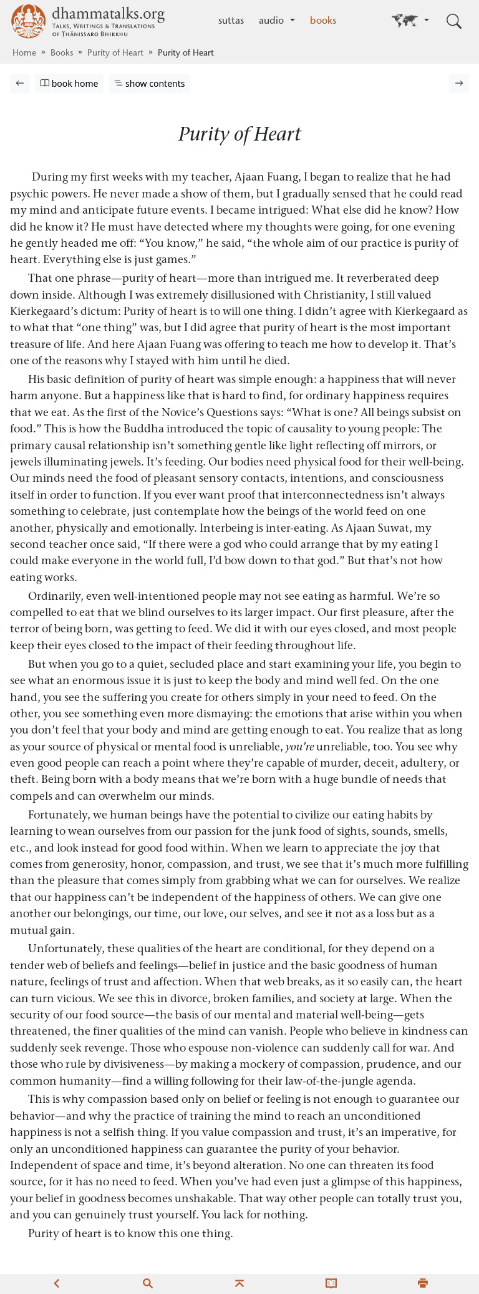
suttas (231, 21)
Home (24, 53)
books (323, 21)
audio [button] (273, 21)
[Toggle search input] (454, 21)
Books (62, 53)
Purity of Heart (115, 53)
